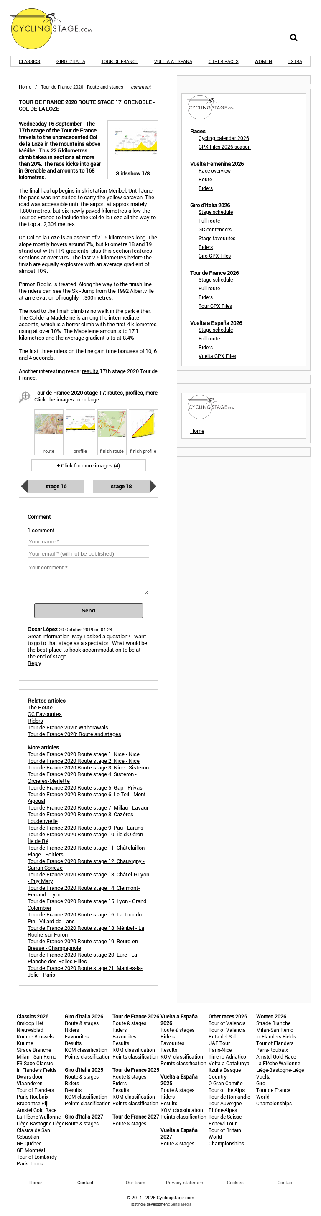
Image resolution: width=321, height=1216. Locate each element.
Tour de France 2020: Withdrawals (68, 727)
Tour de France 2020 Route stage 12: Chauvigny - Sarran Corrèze (86, 864)
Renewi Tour (223, 1123)
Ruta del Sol (222, 1036)
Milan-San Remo (274, 1029)
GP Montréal (31, 1150)
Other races (224, 61)
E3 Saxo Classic (35, 1063)
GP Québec (29, 1143)
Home (25, 87)
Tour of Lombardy (37, 1156)
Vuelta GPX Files (217, 356)
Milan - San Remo (36, 1056)
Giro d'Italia (70, 61)
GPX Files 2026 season (225, 146)
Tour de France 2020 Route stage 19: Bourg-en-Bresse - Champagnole (84, 944)
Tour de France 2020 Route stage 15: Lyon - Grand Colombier (87, 904)
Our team (135, 1182)
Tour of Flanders (35, 1090)
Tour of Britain (225, 1130)
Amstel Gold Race (36, 1110)
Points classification (88, 1056)
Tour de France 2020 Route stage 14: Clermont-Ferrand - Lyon (84, 891)
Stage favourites (217, 238)
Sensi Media (181, 1204)
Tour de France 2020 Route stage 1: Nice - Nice (84, 754)
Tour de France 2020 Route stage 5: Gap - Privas (85, 787)
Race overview (215, 170)
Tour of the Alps (227, 1090)
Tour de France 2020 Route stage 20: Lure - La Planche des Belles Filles (82, 958)
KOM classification (86, 1049)
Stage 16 (56, 486)
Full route (209, 220)
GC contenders (215, 229)
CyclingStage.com (56, 28)
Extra (295, 61)
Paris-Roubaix (32, 1096)
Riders (206, 188)
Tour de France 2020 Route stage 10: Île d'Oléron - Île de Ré (87, 837)
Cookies (235, 1182)
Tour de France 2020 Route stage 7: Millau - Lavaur (88, 807)
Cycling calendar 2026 (224, 138)
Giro (260, 1083)
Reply (34, 663)
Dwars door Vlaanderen (30, 1080)
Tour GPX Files (215, 305)
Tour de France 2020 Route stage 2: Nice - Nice (84, 760)
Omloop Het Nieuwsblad (30, 1026)
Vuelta (263, 1076)
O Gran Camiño (226, 1083)
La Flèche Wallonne (39, 1116)
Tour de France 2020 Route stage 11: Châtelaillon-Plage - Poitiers (87, 851)
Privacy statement (185, 1182)
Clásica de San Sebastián (33, 1133)
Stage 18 (121, 486)
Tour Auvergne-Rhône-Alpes (226, 1106)
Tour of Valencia (227, 1023)
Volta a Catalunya (229, 1063)
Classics (29, 61)
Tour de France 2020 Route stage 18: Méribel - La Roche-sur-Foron (86, 931)
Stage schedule (216, 211)
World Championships (226, 1140)
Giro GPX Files (215, 255)
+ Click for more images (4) (88, 465)
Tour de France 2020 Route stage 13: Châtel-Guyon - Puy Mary (88, 878)
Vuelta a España (173, 61)
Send (88, 610)
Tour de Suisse (225, 1116)
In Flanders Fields (36, 1069)
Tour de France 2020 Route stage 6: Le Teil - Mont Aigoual (87, 797)
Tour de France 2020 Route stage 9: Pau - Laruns (85, 827)
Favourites (77, 1036)
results (90, 371)
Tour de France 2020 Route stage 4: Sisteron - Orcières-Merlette (82, 777)
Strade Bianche (34, 1049)
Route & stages (82, 1023)
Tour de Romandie (229, 1096)
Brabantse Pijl (32, 1103)
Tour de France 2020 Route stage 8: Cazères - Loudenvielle (82, 817)
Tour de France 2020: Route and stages (74, 734)
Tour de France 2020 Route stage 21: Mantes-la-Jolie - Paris (85, 971)
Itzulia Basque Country (225, 1073)
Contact (286, 1182)
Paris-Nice (220, 1049)
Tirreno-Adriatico (227, 1056)
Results (73, 1043)
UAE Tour (219, 1043)
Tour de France (119, 61)
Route (205, 179)
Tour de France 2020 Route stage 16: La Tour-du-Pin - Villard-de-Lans (85, 918)
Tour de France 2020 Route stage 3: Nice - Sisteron (88, 767)
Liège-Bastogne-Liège (40, 1123)
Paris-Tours (30, 1163)
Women (263, 61)
